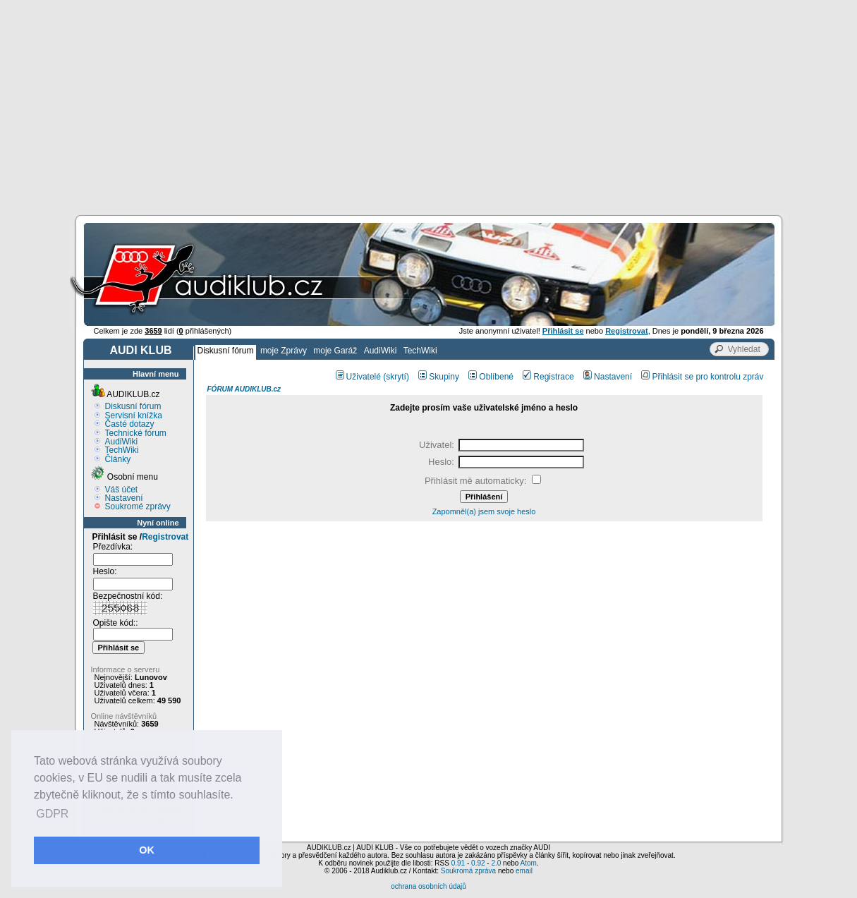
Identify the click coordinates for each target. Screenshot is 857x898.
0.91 (458, 863)
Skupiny (438, 377)
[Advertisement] (429, 106)
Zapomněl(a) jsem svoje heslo (484, 511)
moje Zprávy (283, 351)
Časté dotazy (129, 424)
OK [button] (146, 850)
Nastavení (124, 498)
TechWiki (420, 351)
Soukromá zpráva (468, 871)
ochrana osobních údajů (428, 886)
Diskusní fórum (225, 351)
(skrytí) (396, 377)
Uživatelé (358, 377)
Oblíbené (490, 377)
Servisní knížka (133, 415)
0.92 (478, 863)
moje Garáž (335, 351)
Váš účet (121, 489)
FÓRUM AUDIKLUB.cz (244, 389)
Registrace (548, 377)
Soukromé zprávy (138, 506)
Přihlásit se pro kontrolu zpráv (702, 377)
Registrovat (165, 537)
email (524, 871)
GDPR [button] (52, 814)
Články (118, 459)
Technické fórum (135, 433)
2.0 (496, 863)
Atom (529, 863)
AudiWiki (380, 351)
